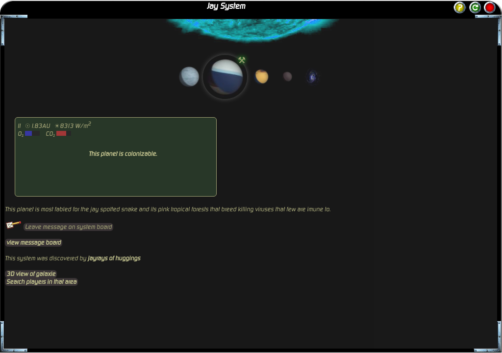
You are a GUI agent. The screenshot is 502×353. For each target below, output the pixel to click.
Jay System (226, 6)
